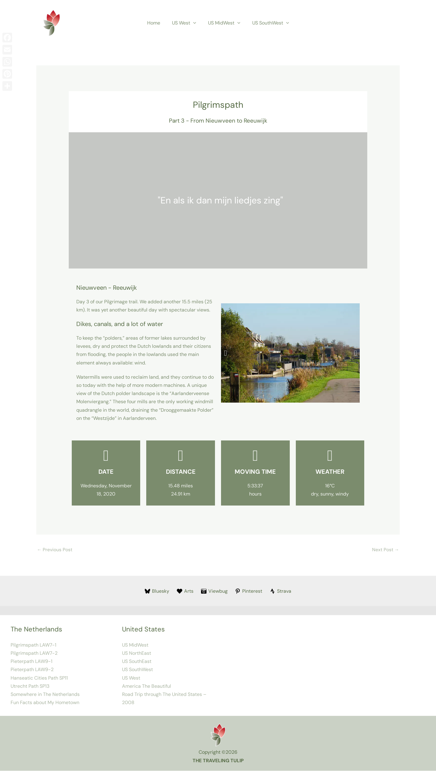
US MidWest (223, 23)
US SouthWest (267, 23)
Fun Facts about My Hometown (45, 703)
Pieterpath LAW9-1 (31, 661)
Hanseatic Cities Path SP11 (39, 678)
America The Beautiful (146, 686)
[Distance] (180, 455)
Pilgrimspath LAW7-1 (33, 645)
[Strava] (280, 591)
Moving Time (255, 472)
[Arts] (185, 591)
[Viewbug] (214, 591)
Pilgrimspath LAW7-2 (34, 653)
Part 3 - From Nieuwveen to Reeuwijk (218, 120)
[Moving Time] (255, 455)
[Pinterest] (248, 591)
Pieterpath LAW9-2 (32, 670)
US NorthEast (136, 653)
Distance (181, 472)
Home (157, 23)
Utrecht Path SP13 (30, 686)
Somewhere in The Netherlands (45, 694)
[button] (194, 23)
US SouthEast (136, 661)
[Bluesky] (157, 591)
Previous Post (55, 550)
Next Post (385, 550)
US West (185, 23)
